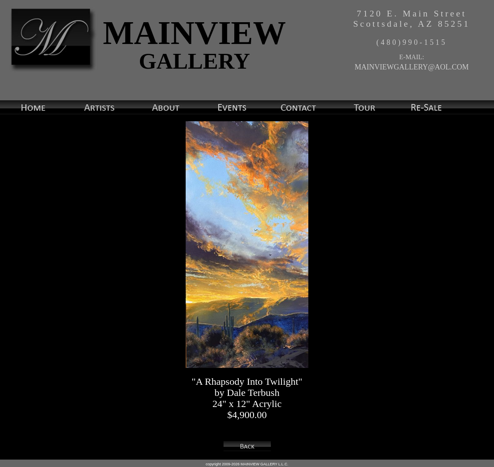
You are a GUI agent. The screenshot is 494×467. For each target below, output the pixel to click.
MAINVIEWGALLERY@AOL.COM (411, 67)
